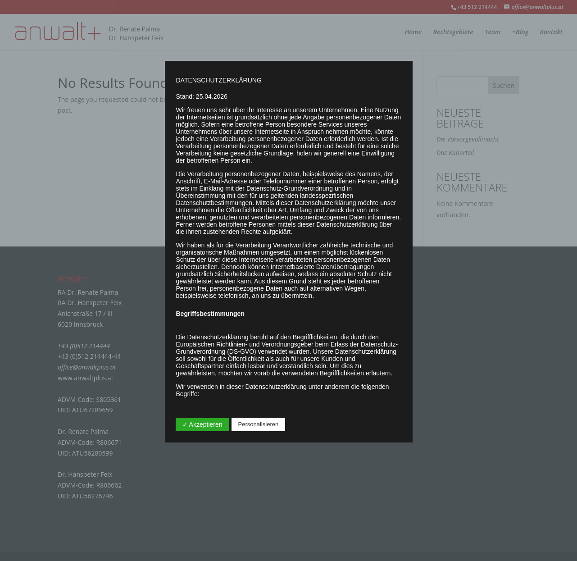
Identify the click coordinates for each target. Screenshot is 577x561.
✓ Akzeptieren (202, 424)
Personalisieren (258, 424)
